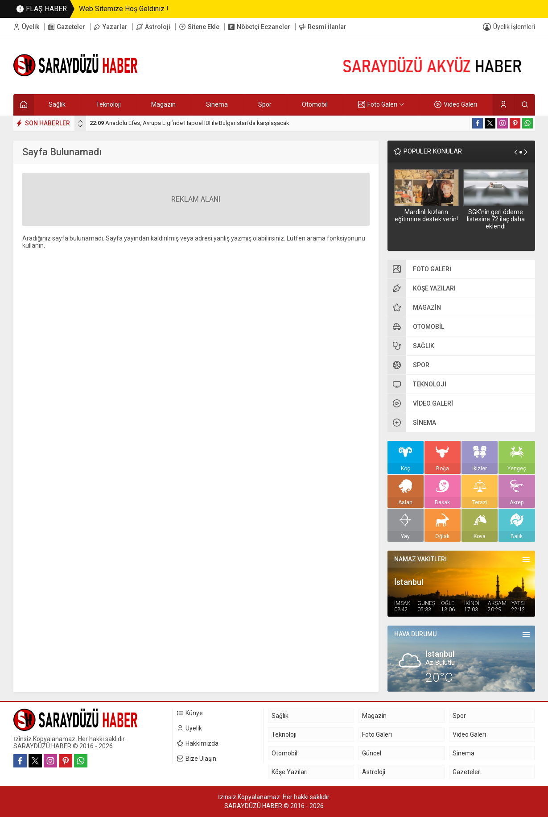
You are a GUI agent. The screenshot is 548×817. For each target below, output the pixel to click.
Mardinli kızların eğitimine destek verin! (426, 215)
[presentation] (80, 121)
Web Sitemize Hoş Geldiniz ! (124, 8)
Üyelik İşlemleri (514, 26)
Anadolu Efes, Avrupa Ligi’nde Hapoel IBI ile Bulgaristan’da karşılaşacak (189, 123)
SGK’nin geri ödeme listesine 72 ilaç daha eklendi (496, 219)
